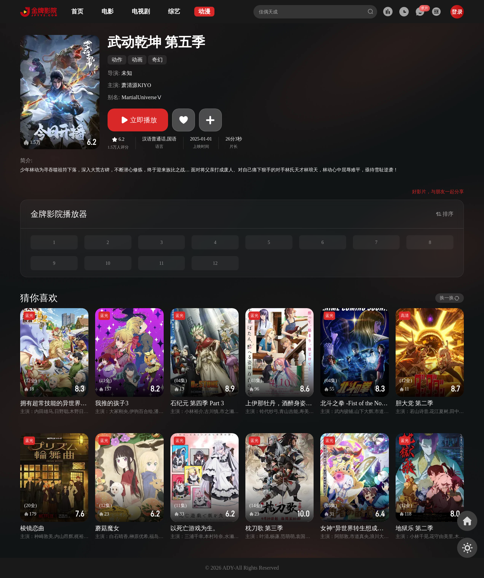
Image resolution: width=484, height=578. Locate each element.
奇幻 (157, 60)
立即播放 (138, 120)
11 (161, 263)
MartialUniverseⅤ (141, 97)
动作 (117, 60)
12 (215, 263)
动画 (137, 60)
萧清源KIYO (136, 85)
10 (108, 263)
